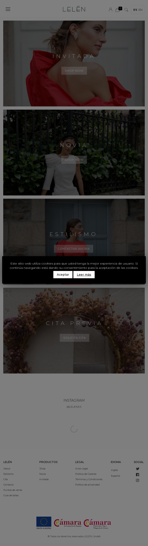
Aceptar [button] (63, 275)
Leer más (84, 275)
